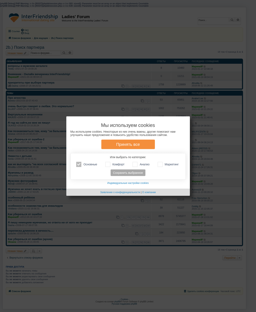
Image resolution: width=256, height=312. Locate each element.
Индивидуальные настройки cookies (128, 183)
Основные (86, 164)
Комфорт (115, 164)
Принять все (128, 144)
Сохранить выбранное (128, 172)
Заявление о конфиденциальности (120, 192)
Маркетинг (168, 164)
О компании (149, 192)
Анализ (140, 164)
